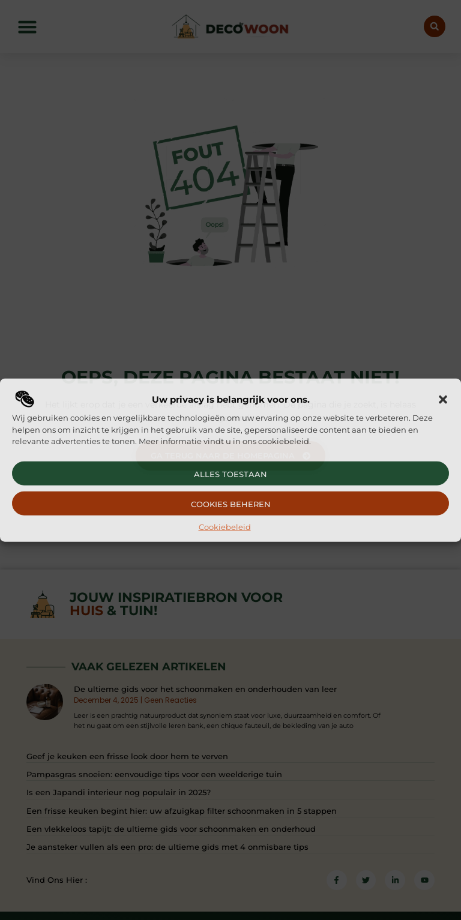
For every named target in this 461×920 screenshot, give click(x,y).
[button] (443, 400)
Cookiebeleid (225, 526)
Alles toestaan (230, 473)
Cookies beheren (231, 503)
